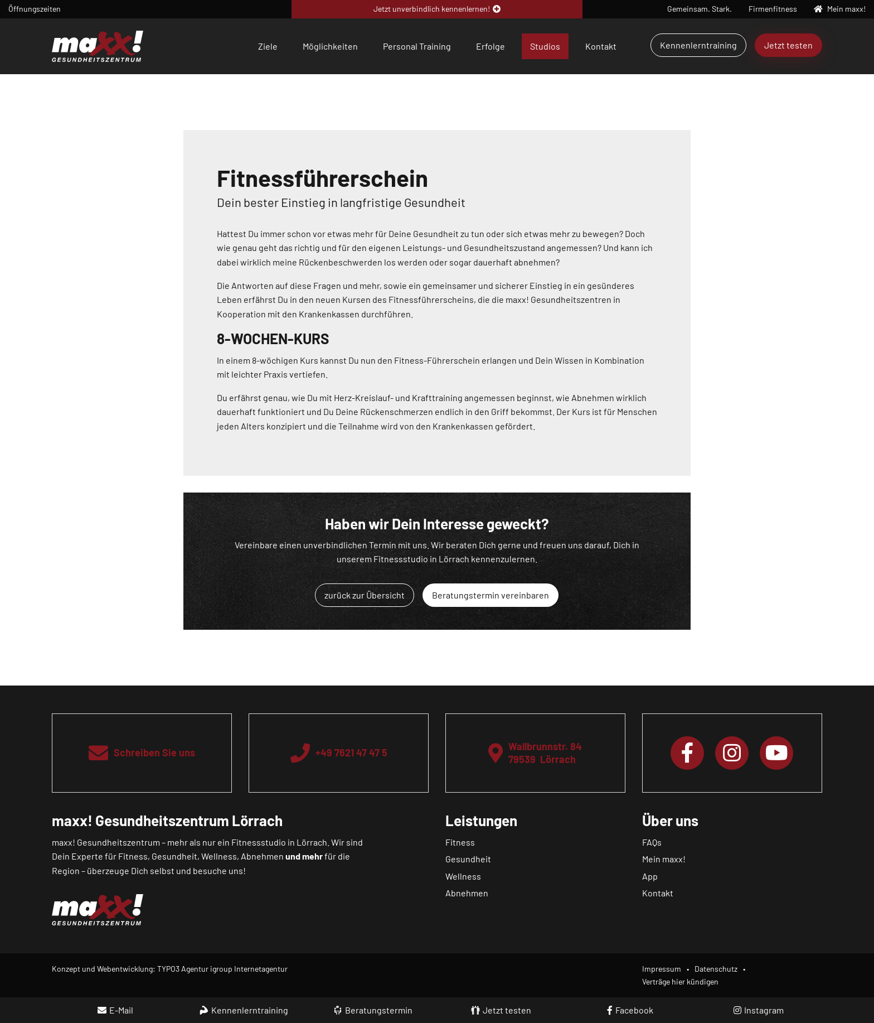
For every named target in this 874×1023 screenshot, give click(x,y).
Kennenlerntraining (698, 45)
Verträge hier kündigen (680, 981)
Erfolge (490, 46)
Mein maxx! (664, 858)
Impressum (661, 968)
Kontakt (600, 46)
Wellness (463, 876)
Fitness (460, 842)
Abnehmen (466, 892)
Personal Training (417, 46)
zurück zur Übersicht (364, 595)
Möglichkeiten (330, 46)
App (650, 876)
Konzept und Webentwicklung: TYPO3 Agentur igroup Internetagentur (170, 968)
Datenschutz (716, 968)
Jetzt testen (788, 45)
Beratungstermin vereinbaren (490, 595)
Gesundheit (468, 858)
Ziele (268, 46)
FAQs (652, 842)
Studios (545, 46)
